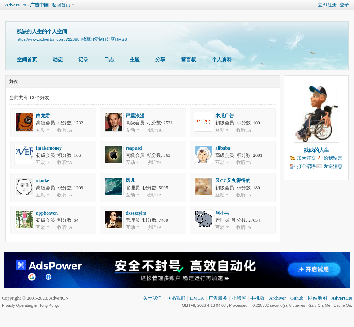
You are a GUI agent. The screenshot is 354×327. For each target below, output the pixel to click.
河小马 (222, 213)
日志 (109, 59)
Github (296, 298)
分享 (160, 59)
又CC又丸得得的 (232, 180)
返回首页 (61, 5)
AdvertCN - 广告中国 (27, 5)
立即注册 (327, 5)
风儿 (130, 180)
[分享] (110, 39)
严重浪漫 (135, 115)
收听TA (64, 130)
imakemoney (49, 148)
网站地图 (317, 298)
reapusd (134, 148)
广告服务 (217, 298)
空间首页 (27, 59)
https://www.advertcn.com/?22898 (48, 39)
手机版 (257, 298)
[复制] (98, 39)
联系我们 (176, 298)
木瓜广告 (224, 115)
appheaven (47, 213)
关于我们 (152, 298)
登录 (344, 5)
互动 (41, 130)
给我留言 (333, 158)
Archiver (277, 298)
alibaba (222, 148)
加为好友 (306, 158)
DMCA (197, 298)
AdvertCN (341, 298)
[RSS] (122, 39)
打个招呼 (306, 166)
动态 (58, 59)
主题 (135, 59)
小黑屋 (239, 298)
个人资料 (222, 59)
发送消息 (333, 166)
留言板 (188, 59)
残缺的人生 (316, 150)
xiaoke (42, 180)
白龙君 (43, 115)
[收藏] (86, 39)
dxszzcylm (136, 213)
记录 (83, 59)
